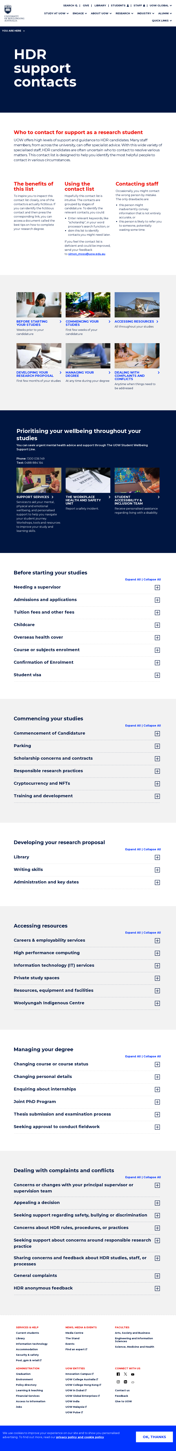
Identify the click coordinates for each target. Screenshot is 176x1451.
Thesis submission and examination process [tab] (62, 1114)
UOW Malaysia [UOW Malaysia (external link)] (74, 1407)
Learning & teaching (29, 1390)
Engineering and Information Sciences (134, 1340)
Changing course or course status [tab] (51, 1063)
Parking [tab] (22, 745)
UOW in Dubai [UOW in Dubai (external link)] (74, 1390)
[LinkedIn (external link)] (125, 1382)
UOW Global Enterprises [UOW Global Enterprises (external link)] (81, 1396)
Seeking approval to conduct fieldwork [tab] (57, 1126)
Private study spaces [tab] (36, 977)
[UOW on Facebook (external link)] (118, 1374)
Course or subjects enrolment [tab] (47, 649)
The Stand (72, 1338)
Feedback (121, 1396)
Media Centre (74, 1333)
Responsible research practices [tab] (48, 770)
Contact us (122, 1390)
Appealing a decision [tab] (37, 1202)
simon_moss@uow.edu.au (86, 254)
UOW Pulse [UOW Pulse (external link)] (72, 1412)
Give (86, 5)
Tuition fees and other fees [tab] (44, 612)
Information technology (31, 1344)
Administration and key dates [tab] (46, 881)
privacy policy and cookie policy (80, 1437)
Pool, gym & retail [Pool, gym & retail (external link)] (27, 1360)
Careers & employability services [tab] (49, 940)
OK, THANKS (154, 1437)
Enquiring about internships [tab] (45, 1089)
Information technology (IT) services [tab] (54, 965)
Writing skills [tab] (28, 869)
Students (118, 5)
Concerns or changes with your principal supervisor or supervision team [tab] (73, 1187)
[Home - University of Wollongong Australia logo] (14, 13)
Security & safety (27, 1354)
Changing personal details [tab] (43, 1076)
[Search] (70, 5)
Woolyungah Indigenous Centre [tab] (49, 1002)
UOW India (72, 1401)
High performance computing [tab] (47, 952)
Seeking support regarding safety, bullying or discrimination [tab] (80, 1215)
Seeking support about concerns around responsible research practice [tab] (82, 1243)
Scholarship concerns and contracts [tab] (53, 758)
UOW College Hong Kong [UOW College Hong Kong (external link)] (81, 1385)
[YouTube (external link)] (132, 1375)
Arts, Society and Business (132, 1333)
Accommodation (27, 1349)
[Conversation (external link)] (132, 1382)
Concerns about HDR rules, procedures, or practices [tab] (71, 1227)
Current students (27, 1333)
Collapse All (152, 579)
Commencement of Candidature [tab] (49, 733)
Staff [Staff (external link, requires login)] (138, 5)
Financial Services (28, 1396)
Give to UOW (123, 1401)
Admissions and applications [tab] (45, 599)
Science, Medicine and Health (134, 1346)
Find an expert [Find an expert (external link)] (75, 1349)
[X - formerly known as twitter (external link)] (125, 1374)
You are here (13, 30)
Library (100, 5)
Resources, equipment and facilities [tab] (53, 990)
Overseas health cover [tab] (38, 637)
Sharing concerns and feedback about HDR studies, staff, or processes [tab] (80, 1260)
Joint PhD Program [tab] (35, 1101)
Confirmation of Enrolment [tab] (43, 662)
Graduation (23, 1374)
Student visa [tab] (27, 674)
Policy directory (26, 1385)
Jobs (19, 1407)
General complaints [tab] (35, 1275)
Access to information (30, 1401)
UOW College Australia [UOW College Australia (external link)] (80, 1379)
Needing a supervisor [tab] (37, 587)
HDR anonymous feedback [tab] (43, 1288)
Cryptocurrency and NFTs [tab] (42, 783)
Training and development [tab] (43, 795)
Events (69, 1344)
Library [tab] (21, 856)
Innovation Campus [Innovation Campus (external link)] (78, 1374)
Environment (24, 1379)
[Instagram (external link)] (118, 1382)
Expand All (133, 579)
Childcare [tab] (24, 624)
